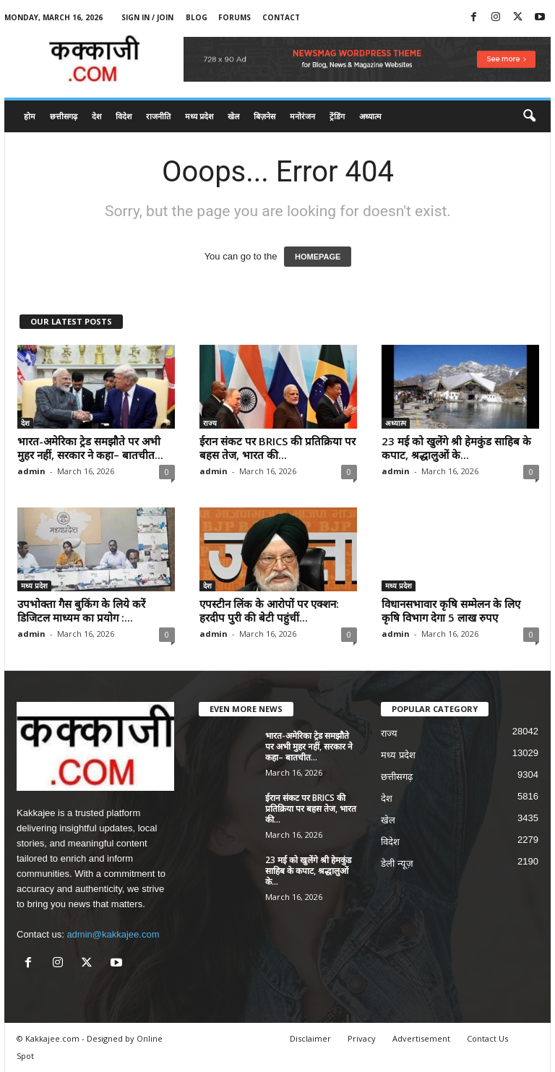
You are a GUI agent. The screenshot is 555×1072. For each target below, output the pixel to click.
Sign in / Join (147, 17)
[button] (529, 116)
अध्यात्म (370, 116)
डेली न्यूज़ (397, 863)
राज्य (210, 423)
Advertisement (421, 1038)
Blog (196, 17)
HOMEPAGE (317, 256)
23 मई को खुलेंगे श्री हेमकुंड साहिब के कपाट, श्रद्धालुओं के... (456, 448)
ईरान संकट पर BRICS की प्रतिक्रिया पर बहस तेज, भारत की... (277, 448)
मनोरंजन (302, 116)
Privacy (362, 1038)
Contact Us (487, 1038)
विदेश (124, 116)
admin (31, 471)
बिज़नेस (264, 116)
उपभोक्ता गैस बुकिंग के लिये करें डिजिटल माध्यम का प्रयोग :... (81, 610)
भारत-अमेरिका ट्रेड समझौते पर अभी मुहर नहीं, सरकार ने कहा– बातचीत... (90, 448)
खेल (233, 116)
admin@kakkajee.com (112, 934)
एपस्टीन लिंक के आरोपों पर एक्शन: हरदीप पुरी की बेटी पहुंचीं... (269, 610)
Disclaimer (310, 1038)
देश (96, 116)
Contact (281, 17)
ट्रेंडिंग (337, 116)
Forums (234, 17)
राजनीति (158, 116)
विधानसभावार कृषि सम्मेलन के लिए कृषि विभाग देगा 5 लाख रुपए (451, 610)
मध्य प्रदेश (199, 116)
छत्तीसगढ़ (63, 116)
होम (29, 116)
